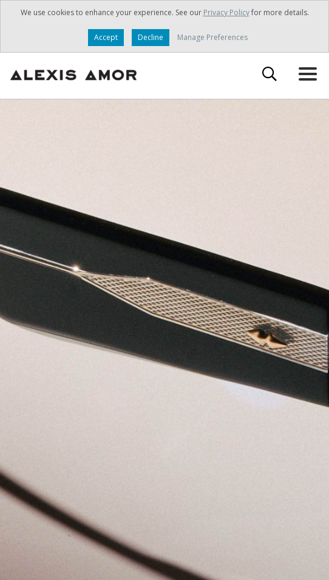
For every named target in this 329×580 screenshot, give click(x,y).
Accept (106, 37)
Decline (150, 37)
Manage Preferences (212, 37)
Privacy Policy (226, 12)
